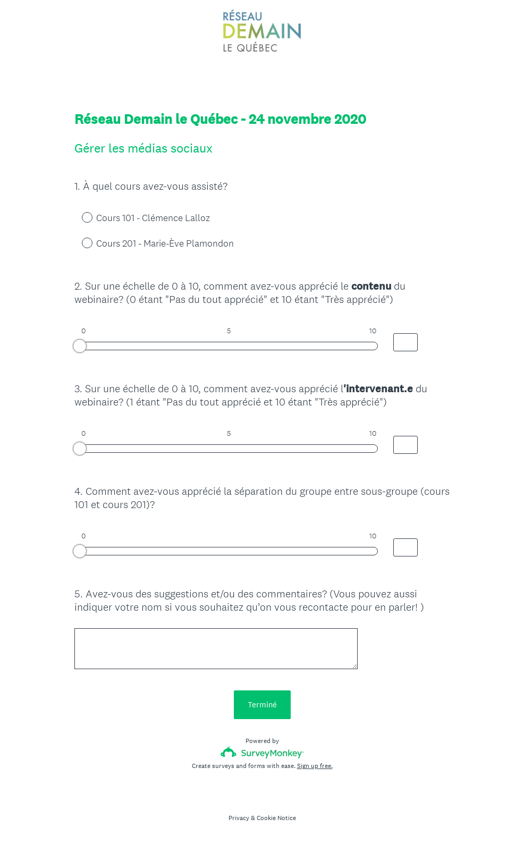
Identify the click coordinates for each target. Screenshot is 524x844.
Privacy (239, 818)
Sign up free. (315, 766)
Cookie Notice (276, 818)
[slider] (80, 346)
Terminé (262, 704)
